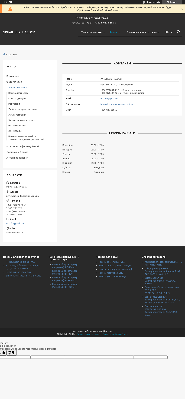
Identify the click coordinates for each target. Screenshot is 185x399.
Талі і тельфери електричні (22, 109)
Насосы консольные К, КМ (112, 262)
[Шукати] (178, 32)
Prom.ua (108, 331)
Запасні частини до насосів (22, 120)
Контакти (115, 32)
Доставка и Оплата (17, 152)
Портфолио (12, 76)
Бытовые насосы (17, 125)
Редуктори (14, 104)
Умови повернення (17, 157)
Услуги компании (17, 114)
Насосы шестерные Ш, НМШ (20, 262)
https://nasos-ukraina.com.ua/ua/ (117, 104)
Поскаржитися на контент (89, 334)
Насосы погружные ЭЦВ (111, 273)
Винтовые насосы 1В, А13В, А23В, (23, 275)
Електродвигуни (17, 98)
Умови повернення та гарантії (143, 32)
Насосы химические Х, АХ (19, 272)
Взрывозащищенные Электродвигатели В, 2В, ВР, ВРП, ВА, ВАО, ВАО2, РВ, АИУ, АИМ (162, 300)
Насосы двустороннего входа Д (115, 269)
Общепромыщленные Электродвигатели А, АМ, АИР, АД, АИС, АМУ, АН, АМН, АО (163, 271)
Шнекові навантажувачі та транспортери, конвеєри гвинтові (26, 137)
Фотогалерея (14, 81)
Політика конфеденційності (22, 146)
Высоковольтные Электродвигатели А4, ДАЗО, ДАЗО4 (160, 281)
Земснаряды (15, 131)
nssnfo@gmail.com (110, 98)
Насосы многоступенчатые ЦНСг (116, 265)
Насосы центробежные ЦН (112, 276)
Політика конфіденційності (115, 334)
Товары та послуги (91, 32)
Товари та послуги (16, 87)
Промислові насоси (18, 93)
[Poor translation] (11, 353)
